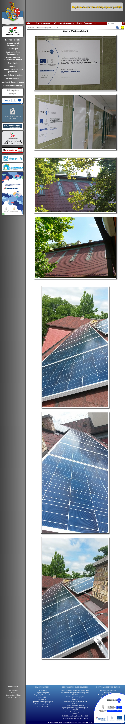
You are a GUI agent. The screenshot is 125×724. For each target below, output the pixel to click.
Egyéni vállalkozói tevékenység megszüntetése (75, 690)
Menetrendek (42, 697)
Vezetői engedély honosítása (75, 705)
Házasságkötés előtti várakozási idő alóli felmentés (75, 702)
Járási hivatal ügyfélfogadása (42, 704)
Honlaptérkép (13, 690)
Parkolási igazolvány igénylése (75, 697)
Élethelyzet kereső (42, 706)
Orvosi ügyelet (42, 690)
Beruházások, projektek (44, 27)
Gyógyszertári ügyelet (42, 693)
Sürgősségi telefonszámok (42, 695)
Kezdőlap (30, 27)
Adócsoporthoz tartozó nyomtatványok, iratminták (75, 713)
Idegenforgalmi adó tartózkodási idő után (75, 718)
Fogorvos (75, 699)
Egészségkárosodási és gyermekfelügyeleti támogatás (75, 708)
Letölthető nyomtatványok (108, 690)
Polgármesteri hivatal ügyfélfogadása (42, 702)
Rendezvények (42, 699)
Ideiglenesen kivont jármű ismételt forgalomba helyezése (75, 693)
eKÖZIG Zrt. (17, 697)
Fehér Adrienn (16, 695)
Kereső (13, 693)
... (34, 27)
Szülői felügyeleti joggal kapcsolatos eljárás (75, 716)
